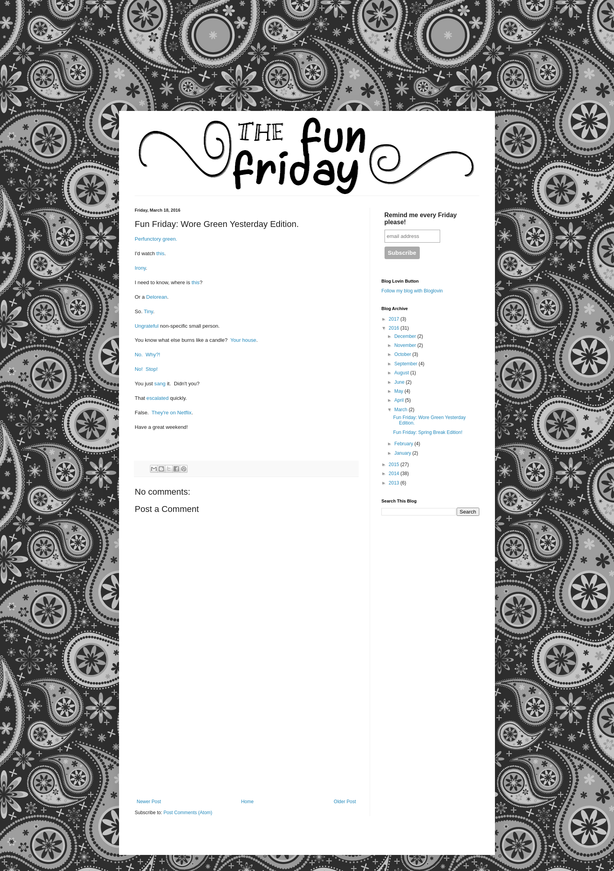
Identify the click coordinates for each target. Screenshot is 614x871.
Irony (140, 268)
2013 (395, 483)
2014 (395, 473)
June (400, 382)
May (399, 391)
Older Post (345, 801)
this (160, 253)
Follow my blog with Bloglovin (412, 291)
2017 (395, 319)
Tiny (148, 311)
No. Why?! (147, 354)
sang (160, 384)
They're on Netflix (171, 413)
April (399, 400)
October (403, 354)
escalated (157, 398)
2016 (395, 328)
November (405, 345)
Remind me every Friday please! (421, 218)
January (403, 453)
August (402, 373)
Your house (243, 340)
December (405, 336)
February (404, 443)
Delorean (156, 297)
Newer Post (149, 801)
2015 (395, 464)
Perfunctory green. (156, 239)
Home (247, 801)
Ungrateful (147, 326)
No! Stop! (146, 369)
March (401, 409)
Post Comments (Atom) (187, 812)
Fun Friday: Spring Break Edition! (427, 432)
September (406, 364)
